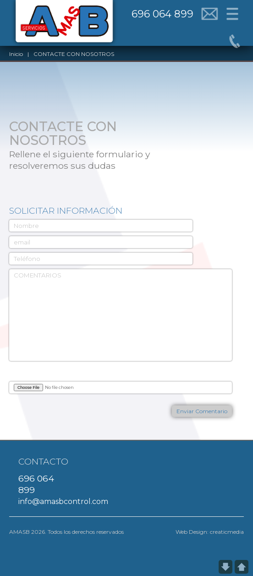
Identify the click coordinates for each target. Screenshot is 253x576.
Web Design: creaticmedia (210, 531)
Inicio (16, 53)
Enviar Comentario (201, 411)
